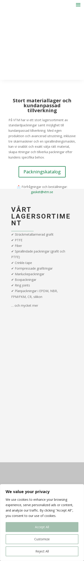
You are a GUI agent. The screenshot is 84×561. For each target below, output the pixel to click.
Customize (42, 539)
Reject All (42, 551)
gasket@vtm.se (42, 192)
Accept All (42, 527)
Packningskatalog (42, 172)
